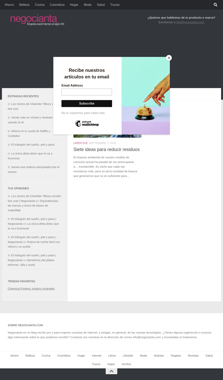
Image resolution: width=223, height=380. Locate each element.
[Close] (169, 58)
